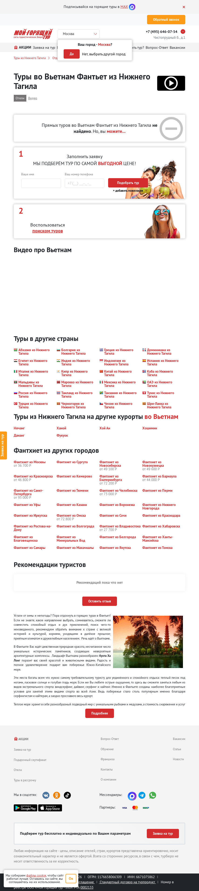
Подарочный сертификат (30, 760)
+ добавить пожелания (128, 191)
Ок (71, 878)
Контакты (107, 769)
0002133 (86, 887)
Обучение (107, 749)
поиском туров (47, 231)
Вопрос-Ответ (110, 739)
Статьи (177, 749)
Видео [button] (32, 98)
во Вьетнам (161, 416)
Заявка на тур (22, 749)
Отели (18, 770)
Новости (178, 759)
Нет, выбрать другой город (104, 54)
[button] (171, 83)
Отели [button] (20, 98)
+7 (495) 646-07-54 (161, 31)
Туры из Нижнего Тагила (30, 58)
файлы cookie (36, 875)
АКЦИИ (21, 739)
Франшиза (107, 759)
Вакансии (179, 739)
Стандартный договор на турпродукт (127, 882)
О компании (108, 779)
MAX (124, 6)
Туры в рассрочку (25, 780)
